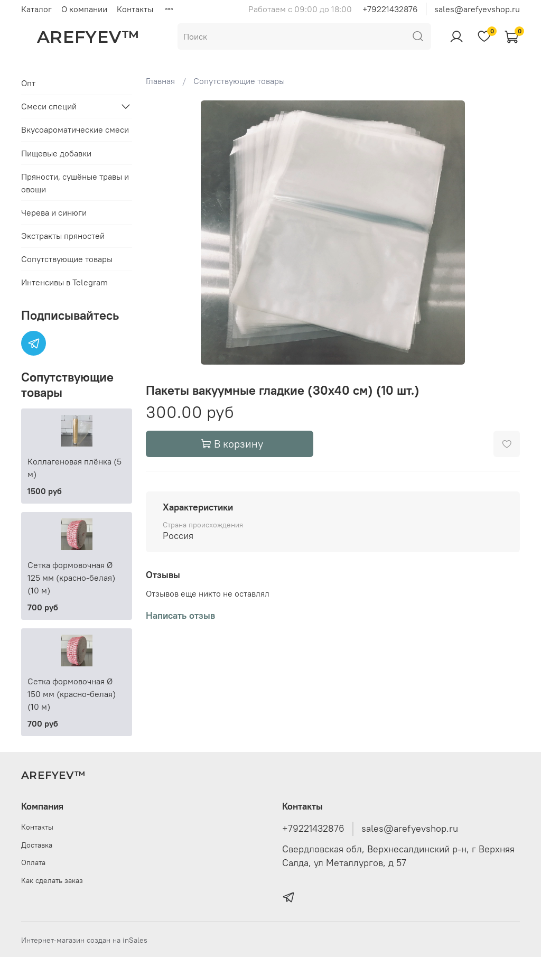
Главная (160, 81)
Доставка (36, 845)
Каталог (36, 9)
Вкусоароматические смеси (75, 129)
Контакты (135, 9)
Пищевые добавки (56, 153)
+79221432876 (390, 9)
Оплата (33, 862)
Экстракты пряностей (63, 235)
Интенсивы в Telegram (64, 282)
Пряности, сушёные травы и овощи (75, 182)
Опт (28, 83)
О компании (84, 9)
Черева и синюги (54, 212)
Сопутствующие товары (239, 81)
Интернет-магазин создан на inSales (84, 940)
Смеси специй (49, 106)
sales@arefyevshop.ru (477, 9)
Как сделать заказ (52, 880)
